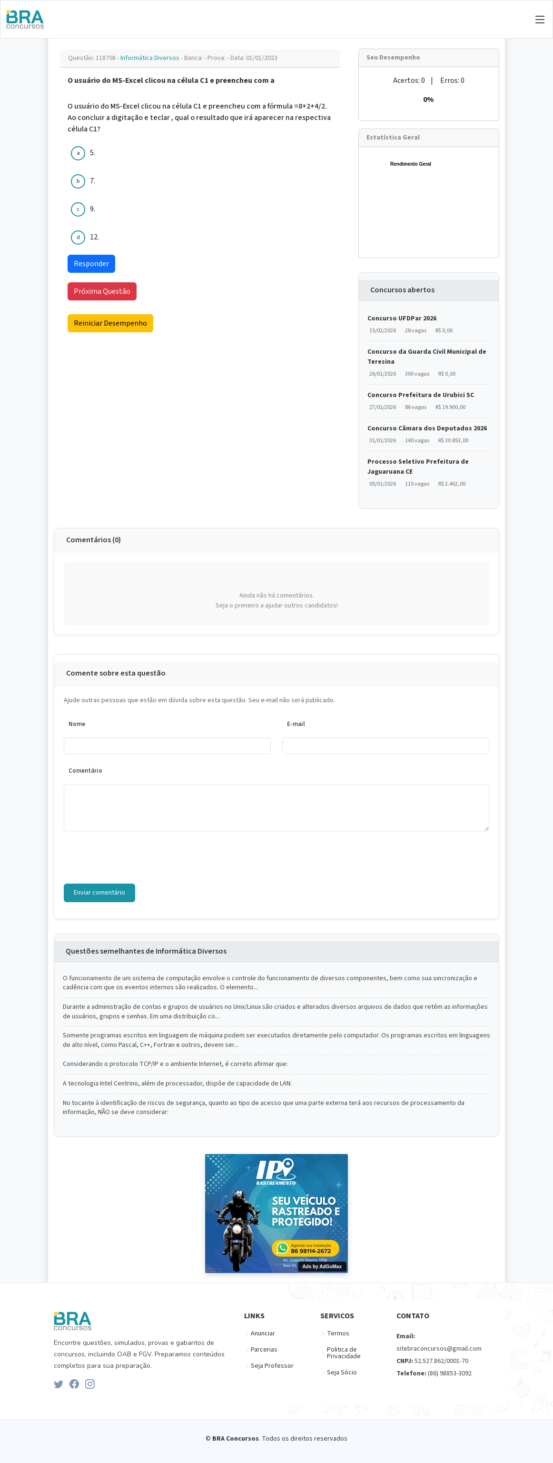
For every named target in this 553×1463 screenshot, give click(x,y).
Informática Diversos (150, 58)
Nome (77, 724)
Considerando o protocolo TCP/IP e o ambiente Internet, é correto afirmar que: (175, 1064)
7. (92, 181)
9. (92, 209)
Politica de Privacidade (344, 1353)
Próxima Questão (102, 291)
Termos (338, 1333)
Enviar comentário (99, 892)
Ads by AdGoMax (322, 1266)
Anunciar (263, 1333)
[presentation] (136, 857)
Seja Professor (272, 1366)
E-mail (296, 724)
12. (94, 237)
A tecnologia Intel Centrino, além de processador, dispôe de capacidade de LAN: (177, 1083)
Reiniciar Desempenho (110, 323)
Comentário (85, 770)
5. (92, 153)
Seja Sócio (342, 1372)
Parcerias (264, 1349)
